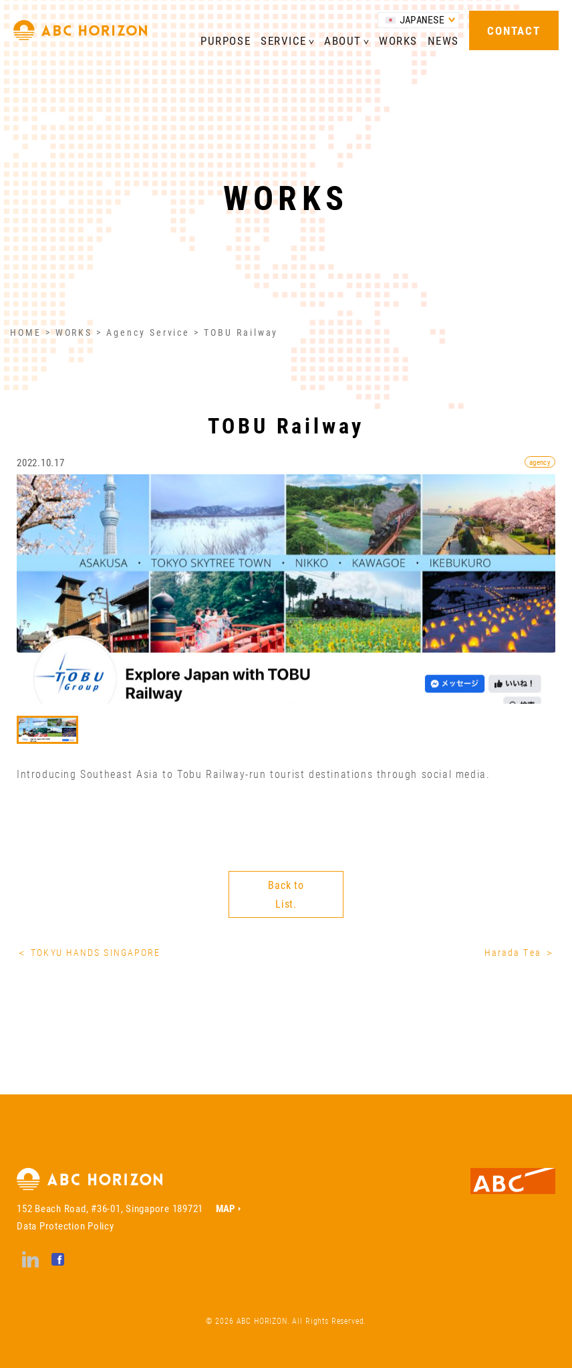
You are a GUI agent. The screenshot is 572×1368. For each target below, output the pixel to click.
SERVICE (284, 40)
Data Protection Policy (65, 1225)
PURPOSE (225, 40)
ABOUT (343, 40)
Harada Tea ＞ (519, 952)
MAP (225, 1208)
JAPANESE (422, 19)
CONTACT (513, 30)
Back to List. (286, 894)
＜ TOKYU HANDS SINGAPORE (88, 952)
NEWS (443, 40)
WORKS (398, 40)
